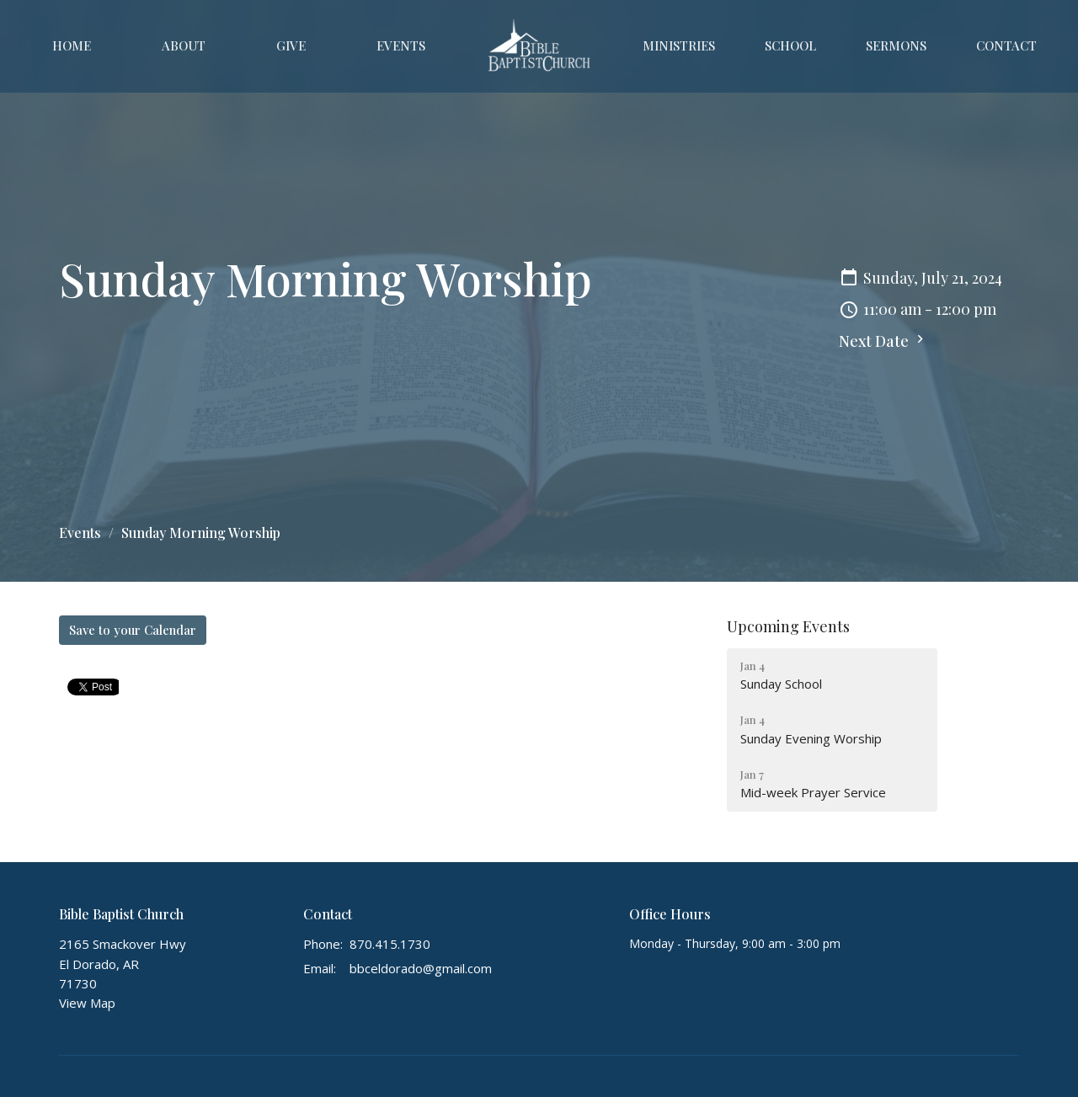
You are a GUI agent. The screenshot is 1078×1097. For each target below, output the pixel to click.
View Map (87, 1002)
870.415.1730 (390, 943)
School (790, 45)
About (183, 45)
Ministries (679, 45)
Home (71, 45)
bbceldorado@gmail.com (421, 968)
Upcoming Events (788, 626)
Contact (1006, 45)
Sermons (896, 45)
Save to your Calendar (132, 629)
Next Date (883, 341)
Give (291, 45)
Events (400, 45)
